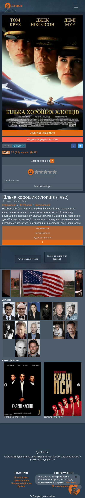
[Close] (76, 477)
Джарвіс (13, 6)
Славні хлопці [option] (22, 390)
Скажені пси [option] (62, 390)
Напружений (9, 205)
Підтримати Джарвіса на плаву (42, 139)
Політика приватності (64, 486)
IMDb (6, 152)
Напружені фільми (21, 483)
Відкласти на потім (43, 237)
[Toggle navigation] (76, 6)
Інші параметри (42, 186)
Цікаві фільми (21, 480)
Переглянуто (42, 228)
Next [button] (81, 283)
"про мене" (71, 482)
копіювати (18, 146)
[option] (43, 283)
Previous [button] (3, 283)
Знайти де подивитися (42, 132)
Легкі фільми (21, 477)
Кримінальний (43, 205)
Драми (21, 486)
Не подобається (42, 233)
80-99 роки (25, 205)
